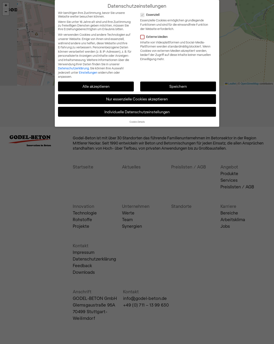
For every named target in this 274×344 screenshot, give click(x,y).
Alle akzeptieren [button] (96, 85)
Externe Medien (171, 36)
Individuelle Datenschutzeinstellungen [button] (137, 111)
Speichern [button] (178, 85)
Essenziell (167, 14)
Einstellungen (88, 72)
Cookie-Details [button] (137, 121)
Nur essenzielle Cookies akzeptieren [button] (137, 98)
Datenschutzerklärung (73, 68)
